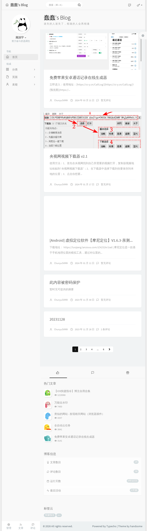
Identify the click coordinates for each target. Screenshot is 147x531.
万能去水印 (61, 402)
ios (59, 515)
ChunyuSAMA (61, 100)
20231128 (57, 319)
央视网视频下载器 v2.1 (68, 156)
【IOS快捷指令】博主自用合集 (72, 391)
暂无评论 (106, 100)
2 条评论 (105, 329)
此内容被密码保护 (65, 282)
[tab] (57, 372)
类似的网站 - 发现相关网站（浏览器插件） (79, 414)
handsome (136, 526)
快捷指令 (49, 515)
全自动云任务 (62, 425)
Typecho (111, 526)
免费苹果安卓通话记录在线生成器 (78, 77)
